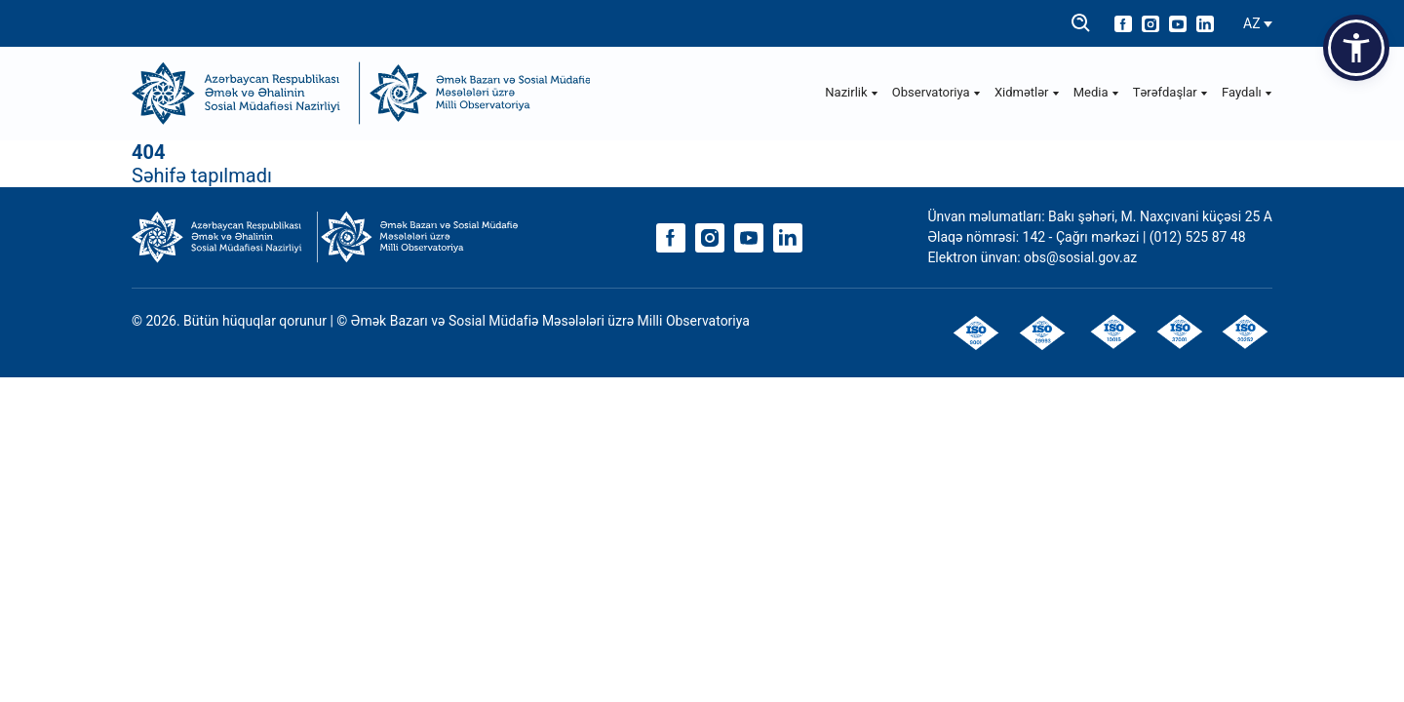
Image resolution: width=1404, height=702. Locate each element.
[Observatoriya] (475, 94)
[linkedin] (1205, 24)
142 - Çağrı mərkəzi (1083, 237)
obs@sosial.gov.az (1080, 257)
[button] (1356, 48)
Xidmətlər (1027, 92)
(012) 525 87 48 (1198, 237)
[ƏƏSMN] (246, 94)
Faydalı (1247, 92)
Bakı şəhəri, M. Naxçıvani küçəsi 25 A (1160, 216)
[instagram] (1150, 24)
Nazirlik (851, 92)
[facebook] (1123, 24)
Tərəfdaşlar (1170, 92)
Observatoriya (936, 92)
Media (1096, 92)
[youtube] (1178, 24)
